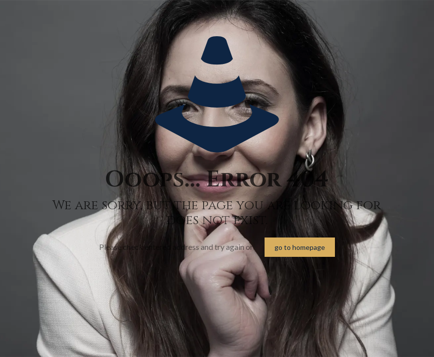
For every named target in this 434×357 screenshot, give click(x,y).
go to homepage (299, 247)
